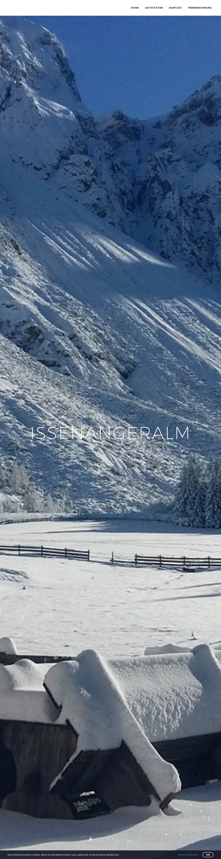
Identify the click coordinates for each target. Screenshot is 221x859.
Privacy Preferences (188, 854)
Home (135, 7)
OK (208, 854)
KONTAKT (175, 7)
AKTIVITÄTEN (154, 7)
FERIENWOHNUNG (200, 7)
